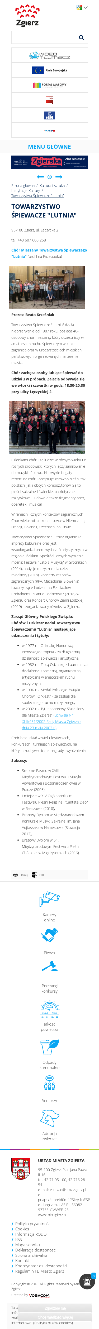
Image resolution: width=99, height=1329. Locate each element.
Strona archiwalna (31, 1255)
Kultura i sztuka (52, 185)
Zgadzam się (55, 1308)
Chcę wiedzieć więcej (55, 1317)
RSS (18, 1239)
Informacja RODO (30, 1234)
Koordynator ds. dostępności (41, 1265)
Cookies (22, 1228)
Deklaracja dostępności (35, 1250)
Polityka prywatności (33, 1223)
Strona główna (23, 185)
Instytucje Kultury (25, 190)
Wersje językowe (85, 7)
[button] (87, 1281)
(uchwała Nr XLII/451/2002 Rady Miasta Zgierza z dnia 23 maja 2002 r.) (51, 721)
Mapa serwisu (27, 1244)
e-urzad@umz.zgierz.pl (68, 1189)
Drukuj (24, 875)
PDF (42, 875)
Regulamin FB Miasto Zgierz (39, 1271)
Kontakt (22, 1260)
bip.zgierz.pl (57, 1214)
